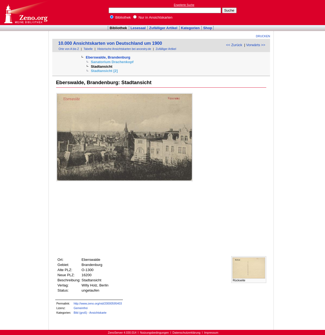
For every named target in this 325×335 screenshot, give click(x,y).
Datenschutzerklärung (186, 332)
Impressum (211, 332)
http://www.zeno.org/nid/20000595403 (98, 303)
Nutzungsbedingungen (154, 332)
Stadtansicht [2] (104, 71)
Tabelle (88, 48)
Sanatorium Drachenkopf (112, 62)
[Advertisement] (300, 12)
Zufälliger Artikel (163, 28)
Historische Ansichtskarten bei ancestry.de (124, 48)
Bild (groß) (80, 312)
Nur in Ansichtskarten (152, 17)
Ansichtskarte (97, 312)
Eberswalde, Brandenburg (108, 57)
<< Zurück (234, 45)
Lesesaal (138, 28)
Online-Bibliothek (25, 12)
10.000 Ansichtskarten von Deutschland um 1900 (110, 43)
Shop (207, 28)
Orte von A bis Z (68, 48)
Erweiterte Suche (184, 5)
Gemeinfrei (81, 308)
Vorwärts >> (255, 45)
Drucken (263, 36)
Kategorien (190, 28)
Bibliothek (120, 17)
